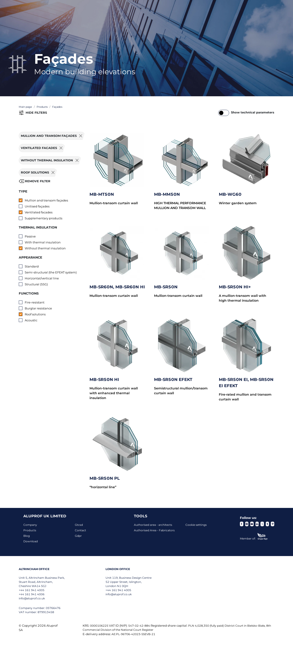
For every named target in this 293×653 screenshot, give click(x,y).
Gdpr (78, 535)
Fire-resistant (34, 302)
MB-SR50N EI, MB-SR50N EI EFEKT (246, 382)
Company (30, 524)
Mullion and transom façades (46, 200)
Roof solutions (35, 314)
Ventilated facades (38, 212)
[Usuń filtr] (81, 136)
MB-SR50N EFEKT (173, 379)
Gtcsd (79, 524)
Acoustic (31, 320)
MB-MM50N (167, 194)
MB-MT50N (102, 194)
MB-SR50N (166, 286)
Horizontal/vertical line (42, 278)
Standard (32, 266)
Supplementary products (43, 218)
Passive (30, 236)
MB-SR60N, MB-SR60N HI (117, 286)
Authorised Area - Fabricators (154, 530)
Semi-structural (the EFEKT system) (51, 272)
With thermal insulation (43, 242)
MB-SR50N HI (104, 379)
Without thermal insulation (45, 248)
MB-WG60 (230, 194)
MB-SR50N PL (105, 478)
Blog (26, 535)
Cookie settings (196, 524)
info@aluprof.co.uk (32, 598)
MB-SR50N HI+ (235, 286)
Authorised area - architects (153, 524)
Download (30, 541)
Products (29, 530)
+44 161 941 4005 (31, 590)
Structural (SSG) (36, 284)
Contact (80, 530)
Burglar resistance (38, 308)
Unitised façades (37, 206)
